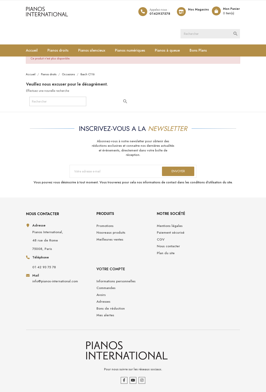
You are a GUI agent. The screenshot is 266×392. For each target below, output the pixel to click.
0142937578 (157, 14)
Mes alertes (199, 262)
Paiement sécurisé (150, 235)
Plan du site (145, 256)
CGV (140, 242)
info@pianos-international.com (48, 286)
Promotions (90, 228)
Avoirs (195, 242)
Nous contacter (148, 249)
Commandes (199, 235)
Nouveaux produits (96, 235)
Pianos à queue (169, 51)
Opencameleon (101, 376)
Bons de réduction (204, 256)
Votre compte (204, 216)
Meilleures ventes (95, 242)
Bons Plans (200, 51)
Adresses (197, 249)
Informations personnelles (209, 228)
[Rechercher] (210, 34)
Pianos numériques (132, 51)
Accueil (34, 51)
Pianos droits (60, 51)
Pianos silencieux (94, 51)
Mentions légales (149, 228)
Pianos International (57, 376)
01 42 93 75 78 (46, 270)
